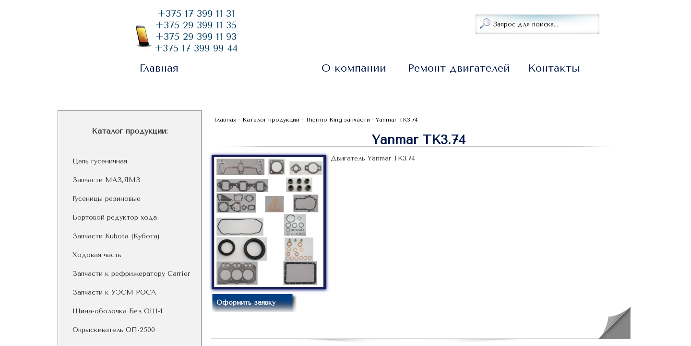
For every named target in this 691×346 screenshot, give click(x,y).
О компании (354, 68)
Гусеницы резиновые (106, 199)
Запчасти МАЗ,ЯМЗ (106, 180)
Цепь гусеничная (99, 161)
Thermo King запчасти (337, 119)
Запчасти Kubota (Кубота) (116, 236)
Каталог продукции (248, 68)
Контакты (554, 68)
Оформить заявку (245, 302)
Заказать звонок (300, 23)
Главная (159, 68)
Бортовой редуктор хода (114, 218)
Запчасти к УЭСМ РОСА (114, 293)
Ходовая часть (96, 255)
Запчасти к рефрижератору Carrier (131, 274)
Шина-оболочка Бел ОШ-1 (117, 311)
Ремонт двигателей (458, 68)
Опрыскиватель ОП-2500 (113, 330)
